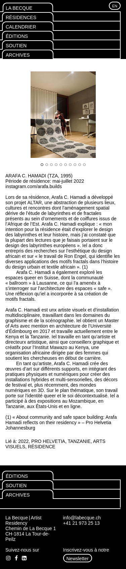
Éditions (17, 36)
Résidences (21, 17)
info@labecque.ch (82, 517)
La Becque (19, 8)
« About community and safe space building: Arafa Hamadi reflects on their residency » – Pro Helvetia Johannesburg (61, 422)
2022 (23, 441)
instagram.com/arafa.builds (33, 186)
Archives (18, 55)
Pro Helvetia (48, 441)
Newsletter (78, 558)
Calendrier (21, 27)
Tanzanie (79, 441)
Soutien (16, 45)
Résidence (41, 446)
